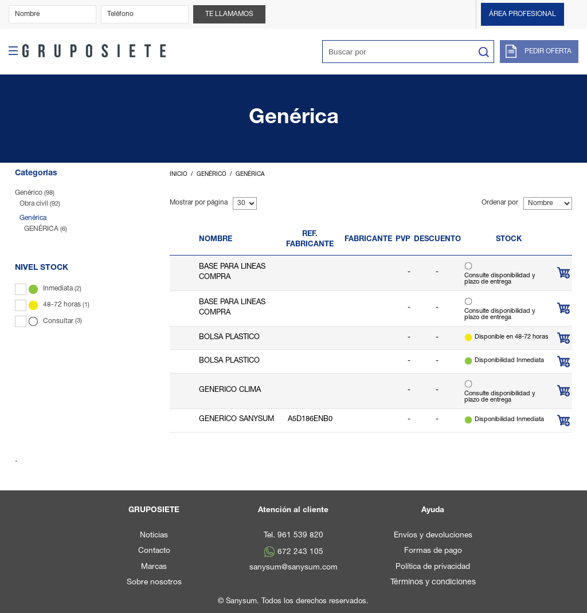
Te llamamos (229, 14)
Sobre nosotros (154, 583)
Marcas (154, 567)
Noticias (154, 536)
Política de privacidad (433, 567)
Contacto (154, 551)
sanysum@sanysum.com (293, 568)
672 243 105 (300, 552)
